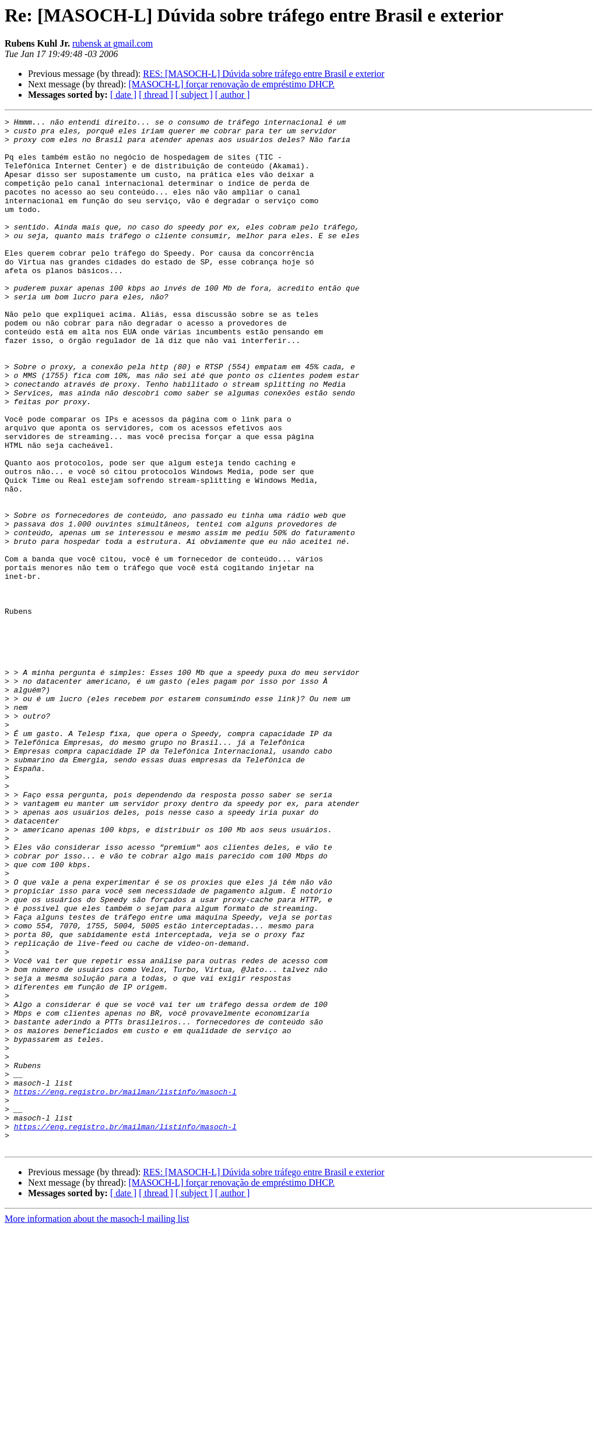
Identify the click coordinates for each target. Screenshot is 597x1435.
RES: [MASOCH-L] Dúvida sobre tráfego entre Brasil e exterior (263, 74)
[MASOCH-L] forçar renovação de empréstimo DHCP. (231, 84)
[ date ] (123, 95)
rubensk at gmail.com (112, 43)
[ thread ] (156, 95)
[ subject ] (194, 95)
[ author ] (232, 95)
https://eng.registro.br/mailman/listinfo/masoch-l (125, 1287)
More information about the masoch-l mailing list (97, 1425)
